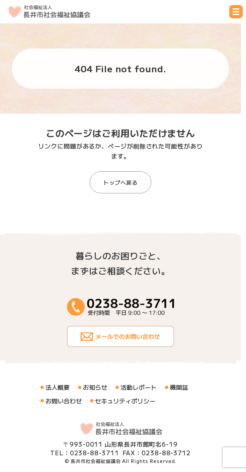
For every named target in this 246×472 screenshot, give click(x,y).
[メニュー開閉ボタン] (236, 11)
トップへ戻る (120, 182)
